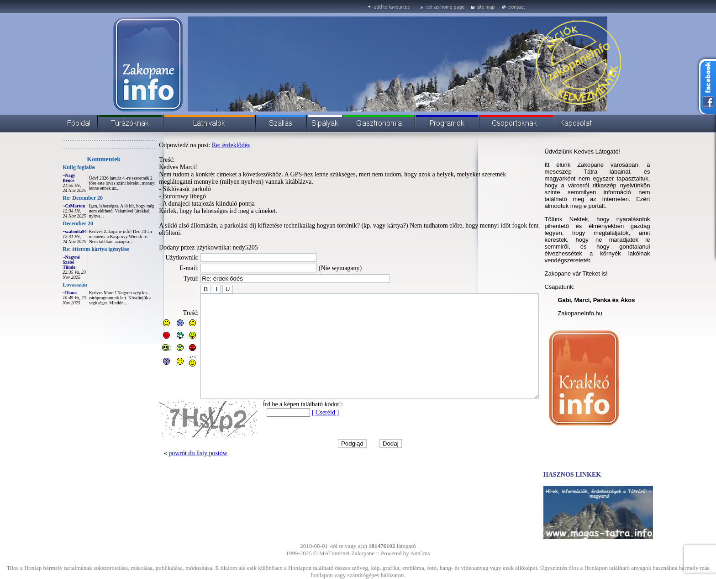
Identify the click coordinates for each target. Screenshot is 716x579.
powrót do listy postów (177, 466)
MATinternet (334, 553)
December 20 (57, 223)
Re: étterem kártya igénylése (75, 249)
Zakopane (362, 553)
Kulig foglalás (58, 167)
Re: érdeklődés (210, 145)
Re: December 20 (62, 198)
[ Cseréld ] (304, 425)
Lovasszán (54, 285)
